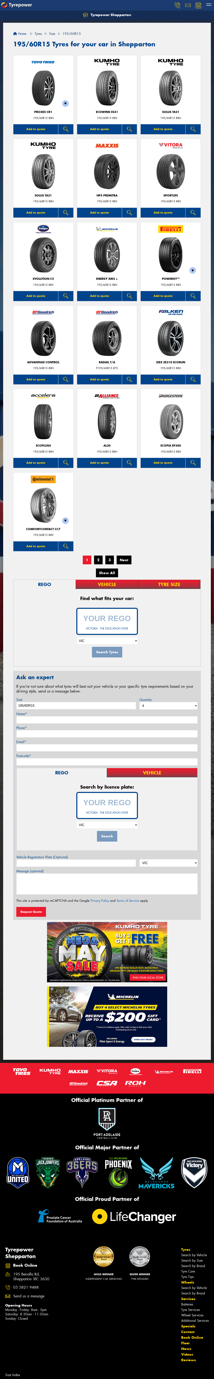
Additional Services (195, 1320)
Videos (187, 1354)
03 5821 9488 (26, 1287)
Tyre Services (190, 1310)
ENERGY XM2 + (107, 279)
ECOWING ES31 (107, 112)
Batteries (187, 1304)
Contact (188, 1332)
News (186, 1348)
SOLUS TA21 (170, 112)
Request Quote (31, 912)
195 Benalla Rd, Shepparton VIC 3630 (31, 1276)
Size (19, 700)
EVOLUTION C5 (43, 279)
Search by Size (192, 1260)
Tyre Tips (187, 1277)
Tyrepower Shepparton (107, 15)
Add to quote (35, 129)
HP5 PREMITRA (107, 195)
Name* (21, 714)
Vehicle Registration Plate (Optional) (42, 857)
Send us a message (28, 1296)
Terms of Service (128, 901)
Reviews (188, 1360)
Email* (21, 742)
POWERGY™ (171, 279)
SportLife (170, 195)
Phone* (21, 728)
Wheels (187, 1282)
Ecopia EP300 (170, 445)
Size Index (12, 1375)
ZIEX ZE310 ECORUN (170, 362)
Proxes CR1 (43, 112)
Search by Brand (193, 1266)
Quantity (145, 700)
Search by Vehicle (194, 1255)
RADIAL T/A (107, 362)
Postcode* (23, 756)
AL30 (107, 445)
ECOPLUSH (43, 445)
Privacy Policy (99, 901)
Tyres (185, 1249)
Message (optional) (30, 871)
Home (19, 34)
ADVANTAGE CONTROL (43, 362)
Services (188, 1299)
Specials (188, 1326)
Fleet (185, 1343)
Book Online (192, 1337)
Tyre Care (188, 1271)
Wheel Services (192, 1315)
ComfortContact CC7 (43, 529)
